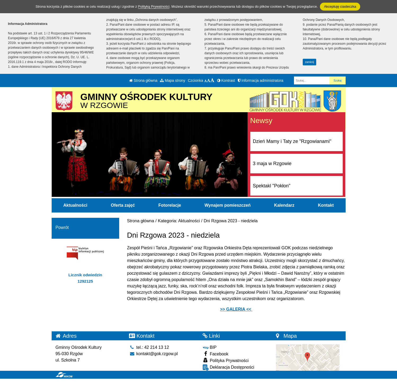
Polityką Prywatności (153, 6)
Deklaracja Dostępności (229, 367)
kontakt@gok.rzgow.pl (153, 353)
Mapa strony (172, 80)
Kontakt (326, 205)
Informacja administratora (260, 80)
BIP (210, 347)
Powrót (62, 227)
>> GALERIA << (236, 309)
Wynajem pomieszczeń (227, 205)
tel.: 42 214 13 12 (149, 347)
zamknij (309, 62)
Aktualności (75, 205)
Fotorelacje (169, 205)
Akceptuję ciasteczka (340, 6)
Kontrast (226, 80)
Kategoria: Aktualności (179, 221)
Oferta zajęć (123, 205)
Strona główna (143, 80)
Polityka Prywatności (226, 360)
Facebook (216, 353)
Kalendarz (284, 205)
